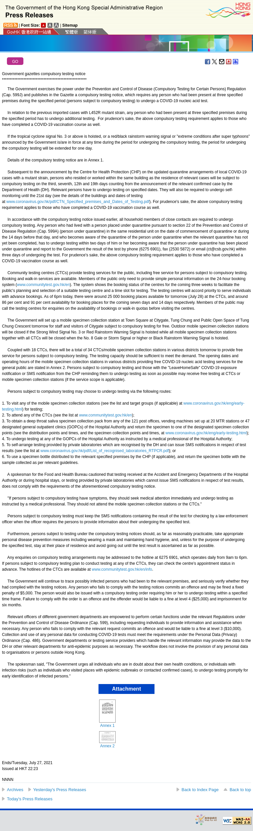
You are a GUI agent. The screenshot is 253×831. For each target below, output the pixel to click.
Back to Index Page (200, 789)
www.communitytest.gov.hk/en (43, 284)
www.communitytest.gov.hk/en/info (122, 569)
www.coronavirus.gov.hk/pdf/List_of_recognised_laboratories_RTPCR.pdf (105, 450)
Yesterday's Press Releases (59, 789)
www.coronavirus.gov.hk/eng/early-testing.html (206, 433)
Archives (15, 789)
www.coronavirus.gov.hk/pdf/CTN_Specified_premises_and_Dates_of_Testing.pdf (77, 201)
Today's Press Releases (29, 798)
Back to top (240, 789)
